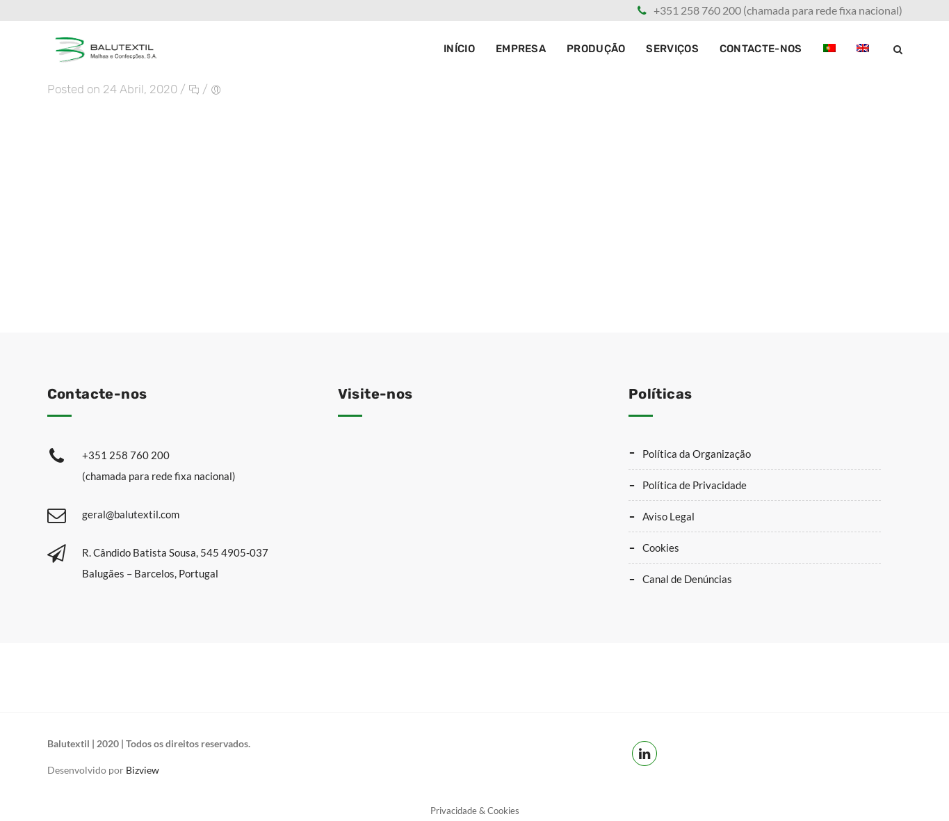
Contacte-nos (761, 48)
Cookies (660, 545)
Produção (596, 48)
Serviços (672, 48)
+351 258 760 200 (191, 465)
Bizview (142, 767)
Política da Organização (696, 451)
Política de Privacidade (694, 482)
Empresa (521, 48)
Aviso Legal (668, 513)
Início (459, 48)
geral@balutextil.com (130, 511)
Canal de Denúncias (687, 576)
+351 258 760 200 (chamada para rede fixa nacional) (778, 10)
